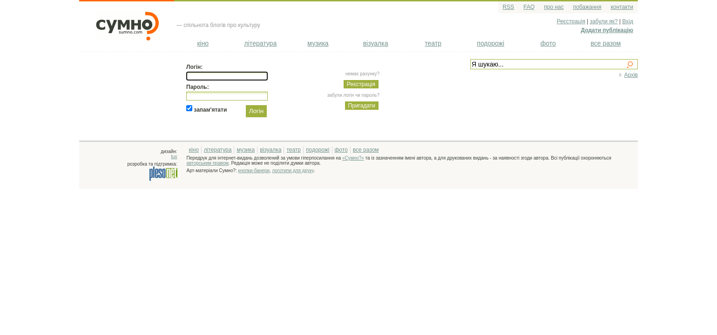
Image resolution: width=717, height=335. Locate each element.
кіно (203, 43)
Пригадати (361, 105)
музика (317, 43)
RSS (508, 7)
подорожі (490, 43)
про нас (553, 7)
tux (174, 156)
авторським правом (208, 163)
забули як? (604, 21)
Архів (631, 75)
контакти (622, 7)
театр (433, 43)
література (260, 43)
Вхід (627, 21)
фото (548, 43)
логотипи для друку (293, 170)
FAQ (528, 7)
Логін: (194, 67)
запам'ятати (210, 109)
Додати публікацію (607, 30)
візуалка (375, 43)
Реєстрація (571, 21)
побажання (587, 7)
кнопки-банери (254, 170)
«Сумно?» (353, 158)
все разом (605, 43)
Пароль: (197, 87)
